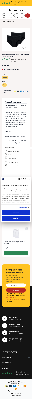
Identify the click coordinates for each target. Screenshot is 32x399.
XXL (5, 84)
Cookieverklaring (16, 396)
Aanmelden (16, 290)
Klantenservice (7, 363)
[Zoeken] (11, 15)
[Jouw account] (22, 15)
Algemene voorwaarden (15, 391)
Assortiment (6, 357)
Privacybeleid (10, 297)
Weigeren (16, 218)
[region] (16, 39)
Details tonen (23, 207)
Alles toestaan (16, 212)
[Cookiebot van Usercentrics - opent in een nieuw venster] (19, 179)
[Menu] (4, 15)
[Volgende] (26, 48)
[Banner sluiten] (29, 179)
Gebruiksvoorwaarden (13, 300)
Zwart (5, 77)
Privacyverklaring (15, 393)
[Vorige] (23, 48)
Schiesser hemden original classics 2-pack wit (15, 243)
